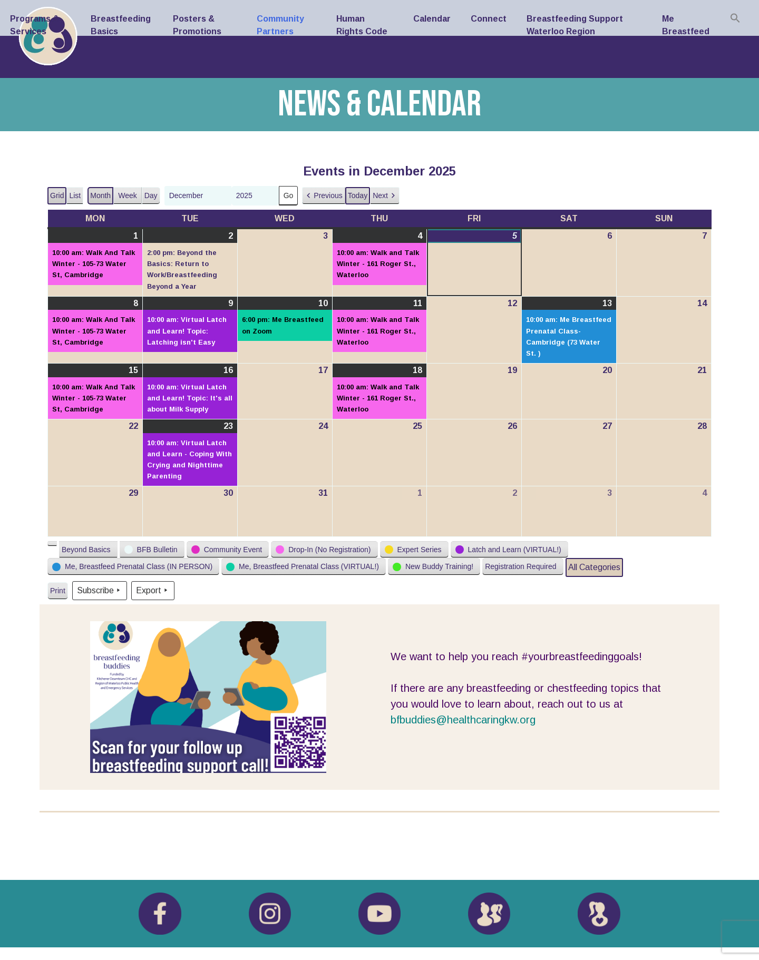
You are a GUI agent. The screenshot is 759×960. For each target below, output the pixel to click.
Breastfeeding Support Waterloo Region (575, 25)
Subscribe (99, 590)
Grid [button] (57, 197)
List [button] (76, 197)
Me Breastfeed (685, 25)
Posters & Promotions (197, 25)
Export (153, 590)
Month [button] (100, 195)
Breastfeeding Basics (121, 25)
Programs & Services (34, 25)
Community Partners (280, 25)
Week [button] (127, 195)
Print (57, 593)
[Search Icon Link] (735, 18)
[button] (323, 195)
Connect (489, 18)
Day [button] (151, 195)
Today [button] (357, 195)
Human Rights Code (361, 25)
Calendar (432, 18)
